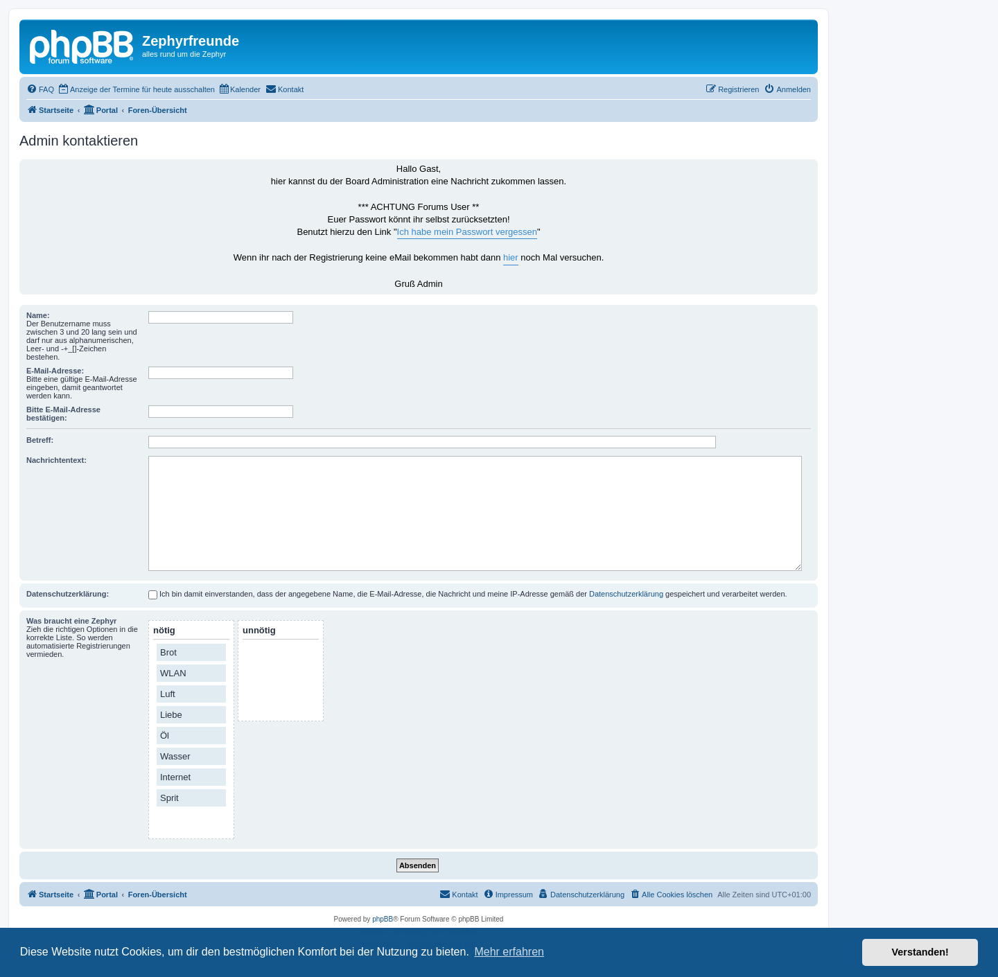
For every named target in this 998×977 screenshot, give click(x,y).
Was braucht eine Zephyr (71, 621)
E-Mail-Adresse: (55, 371)
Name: (38, 315)
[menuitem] (40, 89)
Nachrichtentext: (56, 460)
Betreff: (39, 440)
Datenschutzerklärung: (67, 594)
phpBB (382, 919)
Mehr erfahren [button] (509, 952)
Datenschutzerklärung (626, 594)
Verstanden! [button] (920, 952)
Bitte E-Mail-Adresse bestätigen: (63, 413)
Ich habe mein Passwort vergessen (467, 232)
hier (510, 257)
